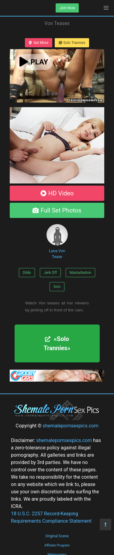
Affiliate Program (57, 545)
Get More (38, 43)
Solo (57, 287)
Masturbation (80, 272)
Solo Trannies (72, 43)
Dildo (27, 272)
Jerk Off (50, 272)
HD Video (57, 193)
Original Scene (57, 536)
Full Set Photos (57, 210)
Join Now (67, 8)
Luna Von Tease (57, 241)
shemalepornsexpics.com (70, 426)
